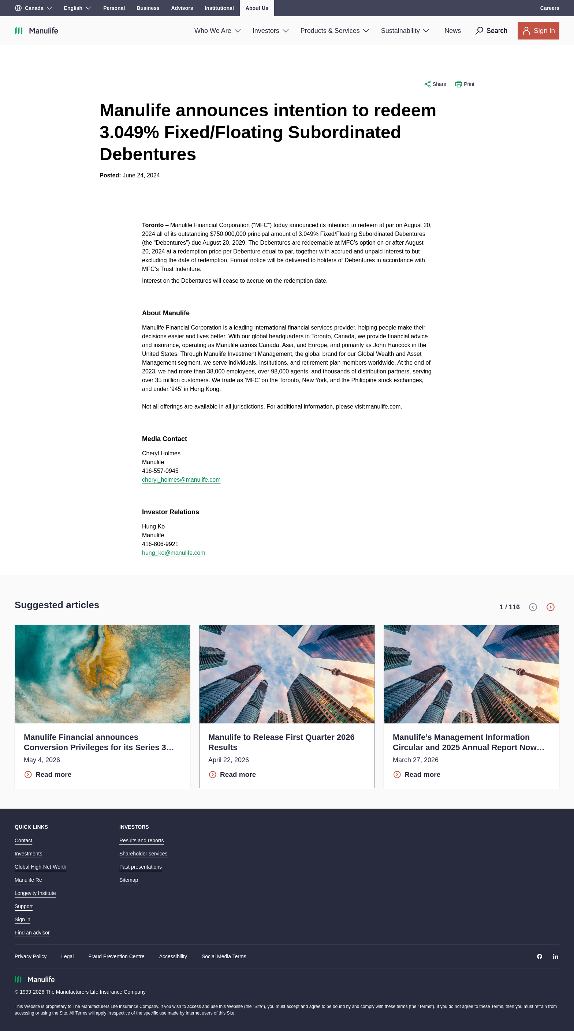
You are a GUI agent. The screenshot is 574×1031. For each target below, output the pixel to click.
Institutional (219, 8)
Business (148, 8)
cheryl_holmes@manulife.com (181, 480)
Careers (549, 8)
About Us (257, 8)
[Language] (77, 8)
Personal (114, 8)
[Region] (33, 8)
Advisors (182, 8)
